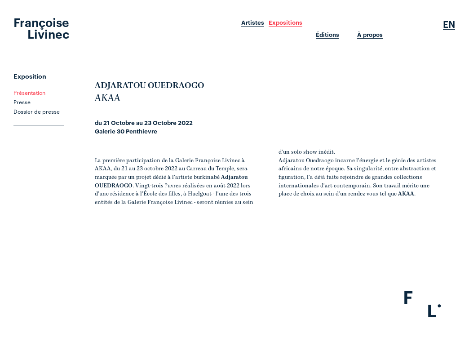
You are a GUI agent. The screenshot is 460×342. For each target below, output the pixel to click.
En (449, 24)
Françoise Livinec (41, 27)
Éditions (327, 34)
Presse (22, 102)
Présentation (29, 92)
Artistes (252, 22)
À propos (370, 34)
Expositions (285, 22)
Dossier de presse (36, 111)
